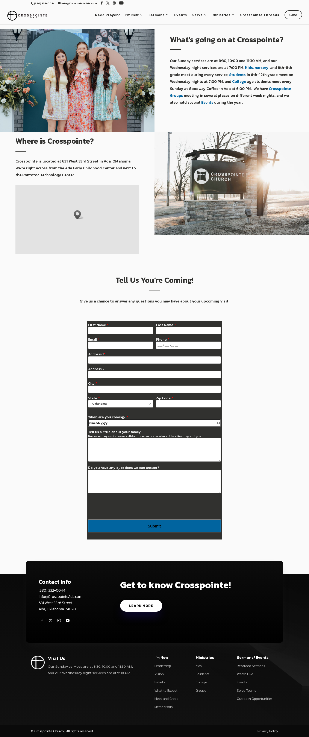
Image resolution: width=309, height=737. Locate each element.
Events (180, 15)
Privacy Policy (268, 731)
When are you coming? (108, 417)
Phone (162, 339)
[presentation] (120, 506)
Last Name (166, 325)
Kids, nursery (257, 67)
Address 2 (96, 369)
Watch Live (245, 673)
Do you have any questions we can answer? (123, 468)
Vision (159, 673)
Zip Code (164, 398)
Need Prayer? (107, 15)
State (94, 398)
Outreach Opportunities (255, 698)
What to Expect (165, 690)
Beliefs (159, 682)
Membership (163, 706)
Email (93, 339)
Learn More (141, 605)
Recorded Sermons (251, 665)
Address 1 (96, 354)
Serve (197, 15)
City (92, 383)
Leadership (162, 665)
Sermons (156, 15)
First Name (98, 325)
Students (237, 74)
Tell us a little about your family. (145, 434)
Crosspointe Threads (259, 15)
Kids (199, 665)
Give (293, 14)
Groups (201, 690)
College (239, 81)
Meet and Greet (166, 698)
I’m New (132, 15)
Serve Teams (246, 690)
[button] (79, 214)
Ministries (221, 15)
